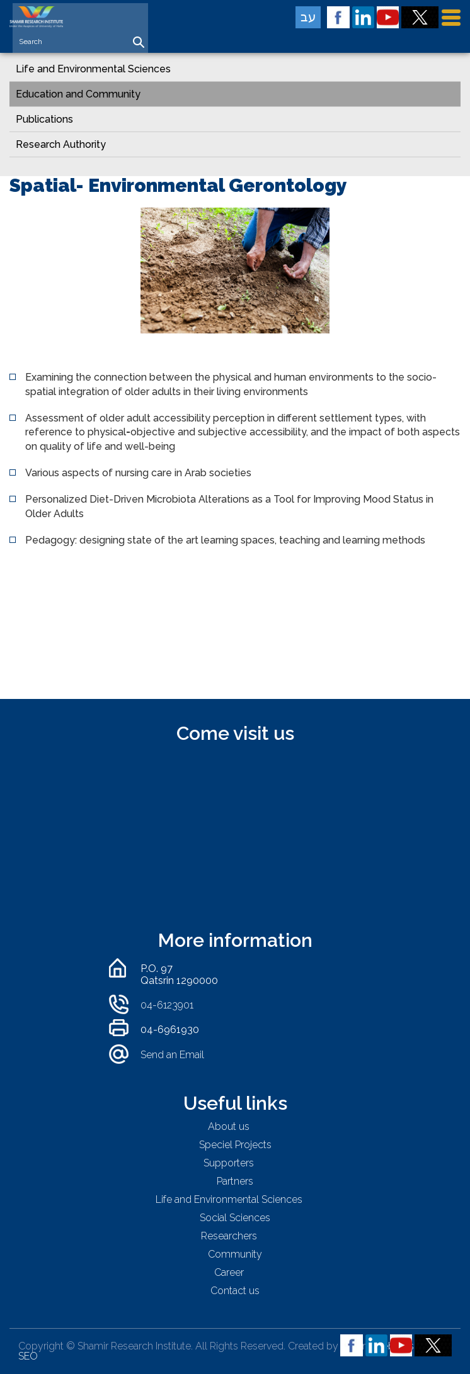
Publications (44, 119)
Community (235, 1254)
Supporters (228, 1163)
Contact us (235, 1291)
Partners (235, 1181)
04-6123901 (166, 1005)
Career (229, 1272)
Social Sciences (235, 1218)
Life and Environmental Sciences (93, 69)
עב (308, 17)
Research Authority (61, 144)
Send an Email (172, 1055)
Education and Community (78, 94)
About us (228, 1126)
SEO (28, 1356)
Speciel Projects (235, 1145)
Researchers (229, 1236)
